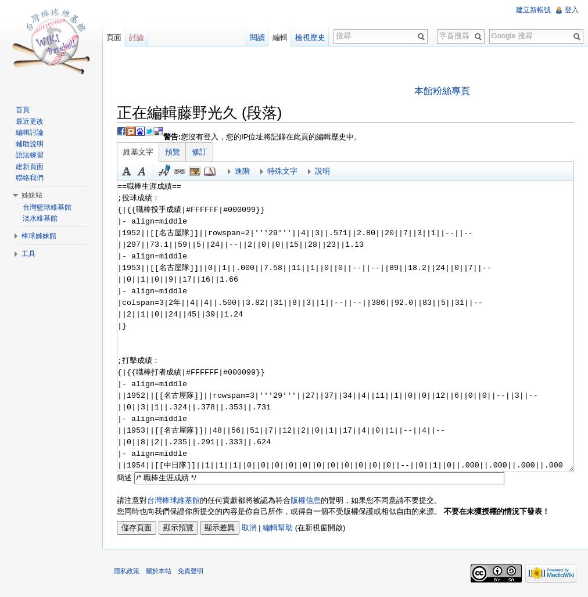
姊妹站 (31, 195)
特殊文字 (282, 171)
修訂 (199, 152)
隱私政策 (126, 570)
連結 (179, 171)
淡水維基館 (40, 218)
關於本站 (158, 570)
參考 (209, 171)
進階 (242, 171)
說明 (322, 171)
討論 (136, 37)
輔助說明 (30, 144)
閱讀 (257, 37)
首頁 (23, 110)
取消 (249, 527)
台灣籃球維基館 (47, 207)
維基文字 (138, 152)
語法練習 (30, 155)
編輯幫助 (278, 527)
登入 (572, 10)
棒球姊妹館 (38, 236)
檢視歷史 (310, 37)
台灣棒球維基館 (173, 500)
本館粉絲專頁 (442, 91)
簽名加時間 (164, 171)
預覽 (172, 152)
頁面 (113, 37)
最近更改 (30, 121)
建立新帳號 (533, 10)
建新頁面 (30, 167)
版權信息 (306, 500)
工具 (28, 254)
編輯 (280, 37)
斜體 (141, 171)
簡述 (124, 477)
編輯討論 (30, 132)
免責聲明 (190, 570)
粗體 (126, 171)
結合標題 (194, 171)
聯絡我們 (30, 178)
